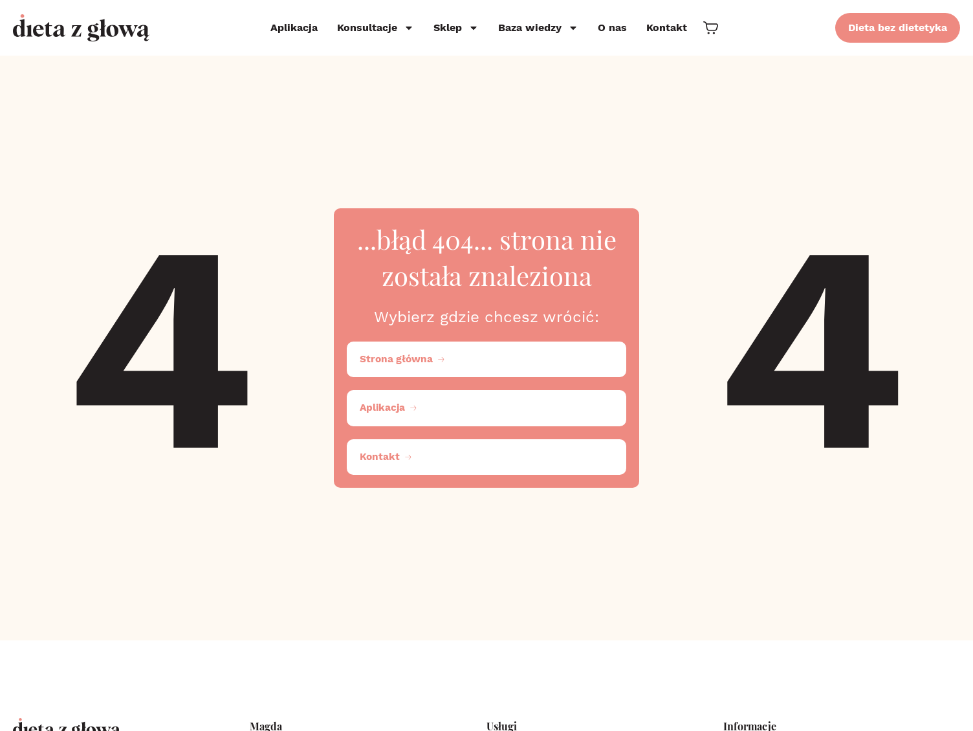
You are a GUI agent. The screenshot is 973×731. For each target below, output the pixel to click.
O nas (612, 27)
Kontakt (666, 27)
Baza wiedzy (538, 27)
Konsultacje (375, 27)
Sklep (456, 27)
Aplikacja (294, 27)
